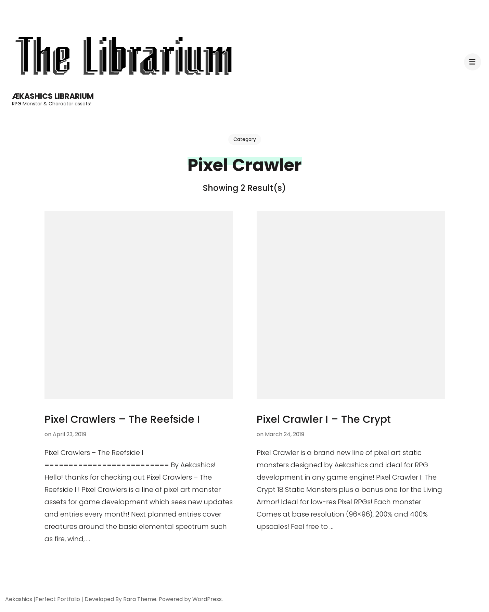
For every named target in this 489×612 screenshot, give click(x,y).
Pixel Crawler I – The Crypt (324, 419)
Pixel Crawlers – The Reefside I (122, 419)
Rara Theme (139, 599)
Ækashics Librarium (53, 96)
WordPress (207, 599)
